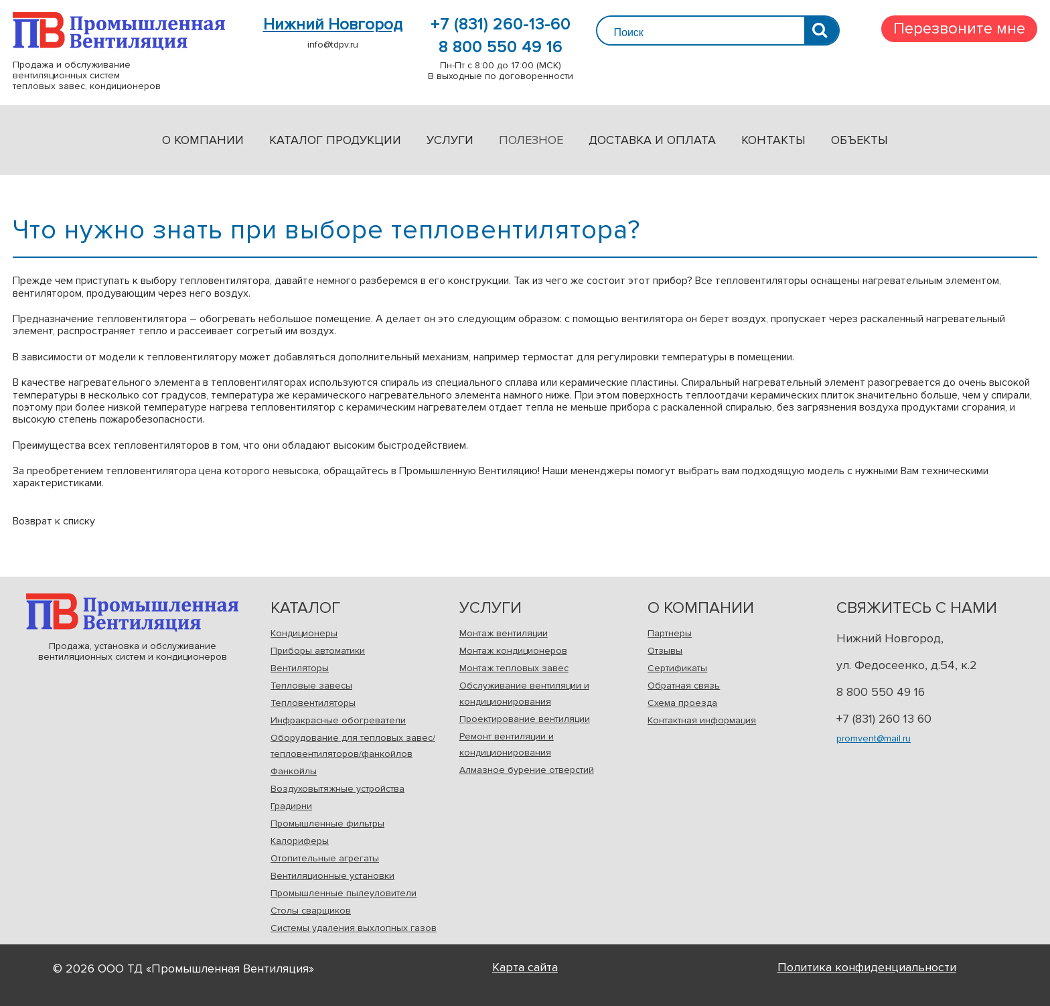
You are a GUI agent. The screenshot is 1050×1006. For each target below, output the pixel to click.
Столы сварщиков (311, 910)
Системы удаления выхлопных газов (354, 928)
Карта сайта (525, 967)
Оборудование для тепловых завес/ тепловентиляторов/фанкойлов (353, 746)
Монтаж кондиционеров (513, 650)
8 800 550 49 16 (500, 47)
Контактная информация (702, 720)
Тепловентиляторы (313, 703)
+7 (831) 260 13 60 (883, 718)
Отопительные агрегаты (325, 858)
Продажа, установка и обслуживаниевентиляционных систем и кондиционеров (132, 612)
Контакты (773, 140)
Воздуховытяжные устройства (337, 788)
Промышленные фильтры (327, 823)
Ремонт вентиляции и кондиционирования (506, 744)
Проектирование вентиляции (524, 719)
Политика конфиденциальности (866, 967)
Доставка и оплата (652, 140)
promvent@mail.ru (873, 738)
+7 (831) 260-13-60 (501, 24)
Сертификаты (677, 668)
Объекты (859, 140)
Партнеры (670, 633)
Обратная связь (684, 685)
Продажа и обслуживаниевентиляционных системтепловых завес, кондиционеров (119, 31)
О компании (203, 140)
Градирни (291, 806)
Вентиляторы (300, 668)
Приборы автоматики (318, 650)
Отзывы (665, 650)
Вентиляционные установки (332, 875)
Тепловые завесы (311, 685)
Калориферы (300, 841)
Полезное (531, 140)
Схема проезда (682, 703)
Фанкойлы (294, 771)
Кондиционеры (304, 633)
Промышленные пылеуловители (344, 893)
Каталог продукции (335, 140)
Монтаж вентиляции (503, 633)
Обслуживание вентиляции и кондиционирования (524, 693)
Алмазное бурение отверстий (526, 770)
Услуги (450, 140)
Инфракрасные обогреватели (338, 720)
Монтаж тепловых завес (514, 668)
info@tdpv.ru (332, 44)
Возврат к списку (54, 521)
